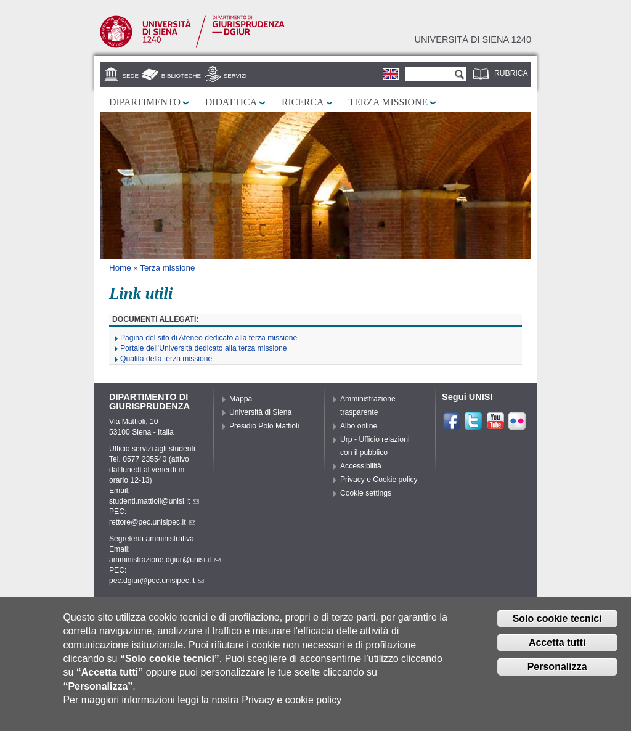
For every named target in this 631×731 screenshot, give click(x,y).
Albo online (358, 426)
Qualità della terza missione (166, 358)
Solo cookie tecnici (557, 624)
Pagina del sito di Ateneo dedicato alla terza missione (208, 337)
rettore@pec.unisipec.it (152, 522)
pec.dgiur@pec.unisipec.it (156, 580)
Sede (131, 75)
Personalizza (557, 671)
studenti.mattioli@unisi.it (154, 501)
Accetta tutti (557, 647)
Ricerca (303, 102)
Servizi (235, 75)
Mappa (240, 398)
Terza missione (388, 102)
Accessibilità (360, 466)
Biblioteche (181, 75)
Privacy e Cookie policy (379, 479)
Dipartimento (145, 102)
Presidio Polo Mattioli (264, 426)
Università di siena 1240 (472, 39)
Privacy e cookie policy (291, 705)
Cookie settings (365, 493)
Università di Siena (260, 412)
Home (120, 267)
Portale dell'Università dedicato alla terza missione (203, 348)
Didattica (231, 102)
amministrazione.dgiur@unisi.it (165, 559)
